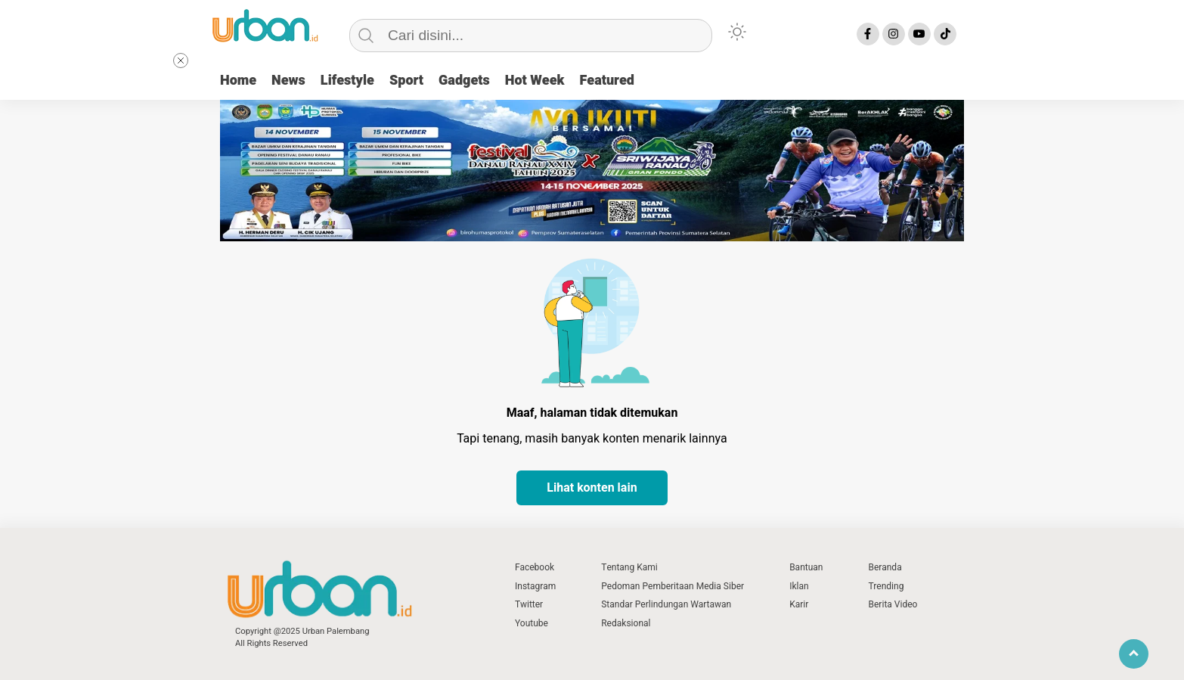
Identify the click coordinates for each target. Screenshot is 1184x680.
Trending (885, 586)
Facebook (534, 567)
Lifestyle (347, 80)
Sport (406, 80)
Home (238, 80)
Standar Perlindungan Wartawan (666, 604)
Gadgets (464, 80)
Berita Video (892, 604)
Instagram (535, 586)
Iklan (798, 586)
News (288, 80)
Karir (798, 604)
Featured (606, 80)
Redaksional (625, 623)
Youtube (531, 623)
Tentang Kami (629, 567)
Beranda (884, 567)
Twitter (529, 604)
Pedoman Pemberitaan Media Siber (672, 586)
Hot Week (535, 80)
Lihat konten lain (592, 488)
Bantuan (806, 567)
